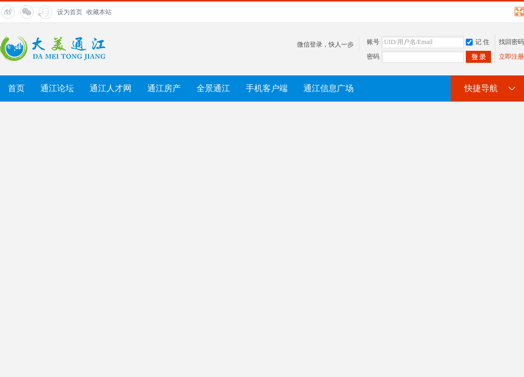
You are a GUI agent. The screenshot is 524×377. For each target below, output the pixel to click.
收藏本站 (99, 12)
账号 (373, 42)
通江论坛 (57, 88)
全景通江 (213, 88)
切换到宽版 (518, 11)
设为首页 (69, 12)
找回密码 (511, 42)
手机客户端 (267, 88)
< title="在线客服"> (44, 15)
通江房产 (164, 88)
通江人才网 (111, 88)
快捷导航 (481, 88)
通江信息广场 (328, 88)
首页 (16, 88)
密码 (373, 56)
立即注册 (511, 56)
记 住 (477, 42)
